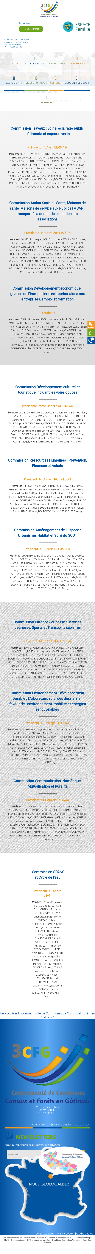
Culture (55, 83)
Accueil (14, 63)
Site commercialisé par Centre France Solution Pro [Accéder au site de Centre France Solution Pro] (24, 1238)
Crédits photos (81, 1124)
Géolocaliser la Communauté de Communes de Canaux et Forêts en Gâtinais (47, 1015)
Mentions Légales (61, 1124)
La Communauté (33, 63)
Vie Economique (35, 83)
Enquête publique (76, 83)
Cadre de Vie (13, 83)
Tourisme (46, 102)
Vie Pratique (76, 63)
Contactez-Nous (41, 1124)
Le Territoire (56, 63)
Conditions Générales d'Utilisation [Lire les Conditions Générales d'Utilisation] (66, 1240)
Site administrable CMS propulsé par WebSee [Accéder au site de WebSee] (30, 1240)
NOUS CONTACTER (31, 28)
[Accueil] (49, 9)
